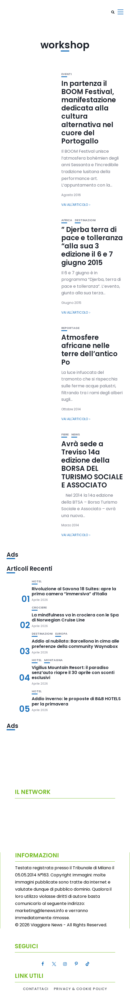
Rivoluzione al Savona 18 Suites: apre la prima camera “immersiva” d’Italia (74, 591)
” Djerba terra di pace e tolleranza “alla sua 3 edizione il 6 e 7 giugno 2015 (92, 246)
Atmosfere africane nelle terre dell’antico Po (89, 350)
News (75, 434)
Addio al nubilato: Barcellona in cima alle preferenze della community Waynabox (75, 643)
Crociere (39, 607)
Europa (61, 633)
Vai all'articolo (74, 204)
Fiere (65, 434)
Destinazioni (85, 220)
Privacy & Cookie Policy (80, 989)
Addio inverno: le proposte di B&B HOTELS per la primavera (76, 701)
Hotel (36, 581)
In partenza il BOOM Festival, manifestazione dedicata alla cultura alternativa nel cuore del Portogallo (88, 112)
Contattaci (36, 989)
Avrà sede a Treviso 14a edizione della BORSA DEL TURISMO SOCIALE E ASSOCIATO (92, 464)
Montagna (53, 660)
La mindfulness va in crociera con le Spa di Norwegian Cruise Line (75, 617)
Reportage (70, 328)
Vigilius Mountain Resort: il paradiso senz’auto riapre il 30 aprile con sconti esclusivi (73, 673)
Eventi (66, 74)
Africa (66, 220)
